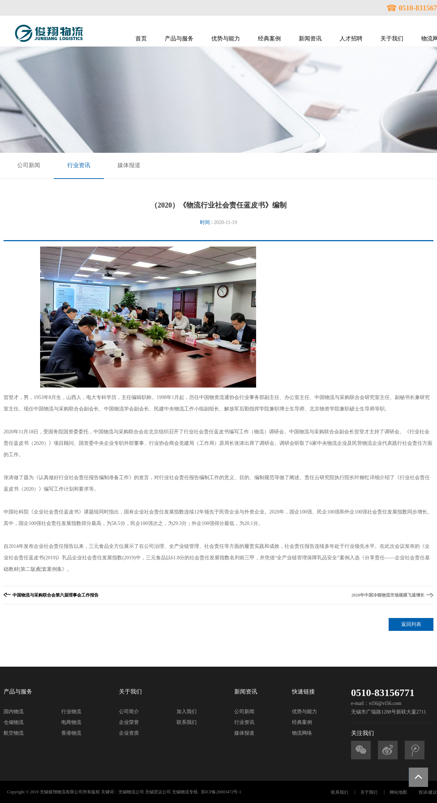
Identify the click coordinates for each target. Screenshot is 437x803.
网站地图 (398, 792)
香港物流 (71, 733)
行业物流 (71, 711)
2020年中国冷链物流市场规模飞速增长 (387, 595)
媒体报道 (128, 165)
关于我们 (391, 38)
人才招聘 (351, 38)
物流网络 (302, 733)
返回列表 (411, 624)
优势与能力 (225, 38)
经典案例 (269, 38)
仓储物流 (14, 722)
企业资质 (129, 733)
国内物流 (14, 711)
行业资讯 (78, 165)
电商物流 (71, 722)
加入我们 (187, 711)
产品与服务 (179, 38)
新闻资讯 (310, 38)
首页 (141, 38)
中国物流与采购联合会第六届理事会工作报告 (56, 595)
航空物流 (14, 733)
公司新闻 (28, 165)
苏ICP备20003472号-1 (221, 791)
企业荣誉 (129, 722)
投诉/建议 (428, 792)
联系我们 (187, 722)
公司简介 (129, 711)
